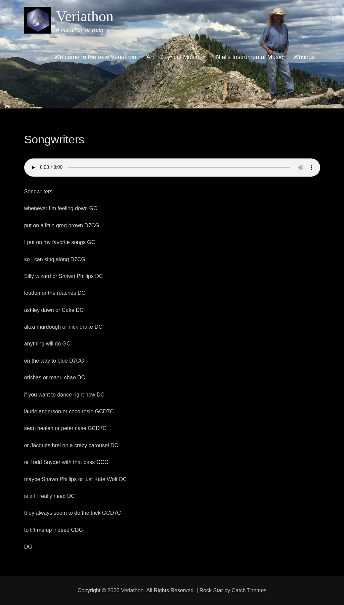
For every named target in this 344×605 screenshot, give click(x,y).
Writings (304, 57)
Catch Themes (249, 590)
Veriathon (85, 16)
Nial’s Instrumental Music (249, 57)
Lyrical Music (181, 57)
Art (150, 57)
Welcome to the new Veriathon (95, 57)
